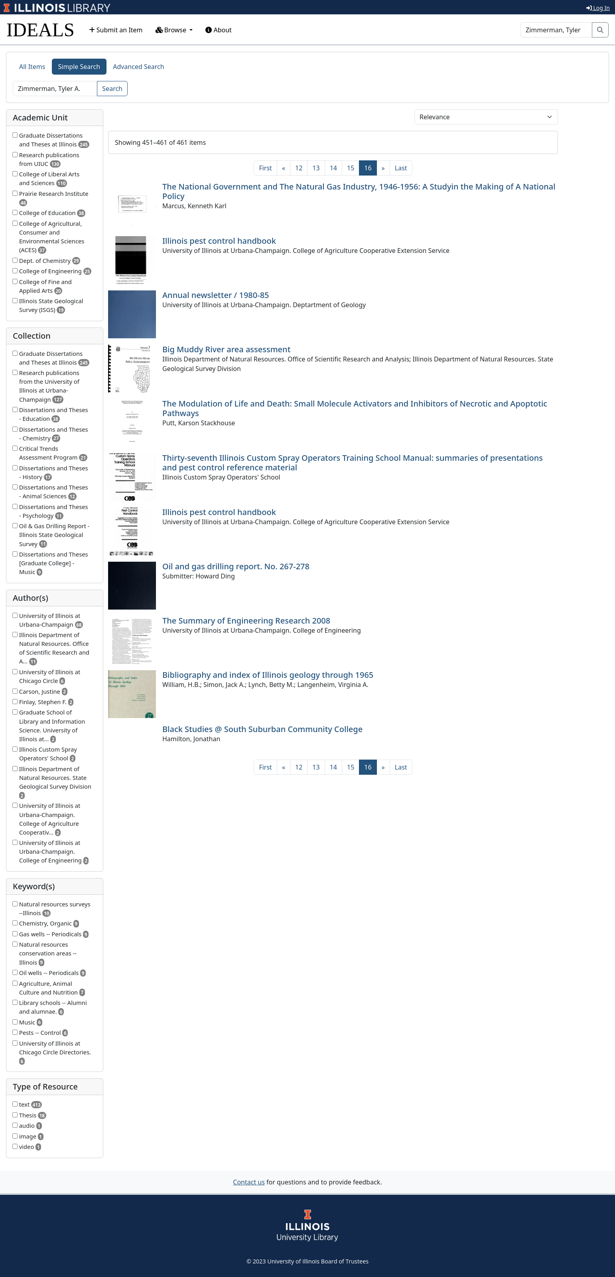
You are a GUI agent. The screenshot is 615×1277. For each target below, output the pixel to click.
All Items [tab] (32, 66)
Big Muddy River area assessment (226, 349)
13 (315, 168)
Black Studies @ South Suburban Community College (262, 729)
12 (298, 168)
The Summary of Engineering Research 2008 (246, 620)
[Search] (556, 30)
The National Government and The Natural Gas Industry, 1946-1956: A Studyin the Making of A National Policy (359, 191)
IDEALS (40, 29)
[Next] (383, 168)
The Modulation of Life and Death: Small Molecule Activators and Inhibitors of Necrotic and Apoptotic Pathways (354, 408)
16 (370, 167)
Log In (598, 8)
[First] (265, 168)
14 (333, 168)
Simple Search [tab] (79, 66)
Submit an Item (116, 30)
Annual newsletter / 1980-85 (215, 295)
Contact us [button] (249, 1182)
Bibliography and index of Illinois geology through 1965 (267, 674)
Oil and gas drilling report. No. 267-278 (235, 566)
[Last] (401, 168)
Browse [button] (172, 30)
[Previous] (283, 168)
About (218, 30)
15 (350, 168)
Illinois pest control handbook (219, 240)
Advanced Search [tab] (138, 66)
